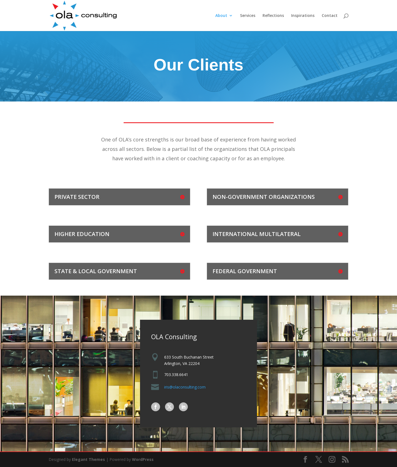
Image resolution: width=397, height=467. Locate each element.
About (221, 16)
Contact (330, 16)
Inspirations (302, 16)
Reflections (273, 16)
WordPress (143, 459)
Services (247, 16)
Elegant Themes (88, 459)
